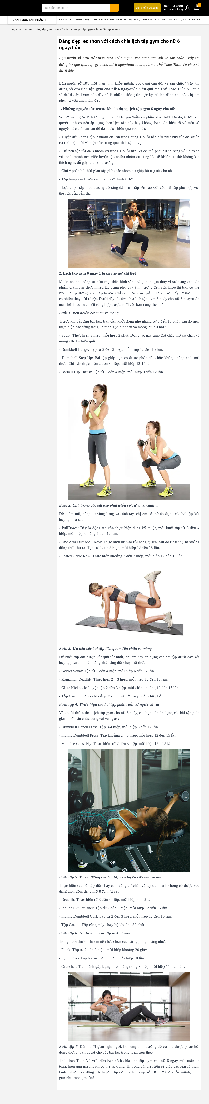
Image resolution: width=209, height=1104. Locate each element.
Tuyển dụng (178, 19)
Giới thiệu (84, 19)
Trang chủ (65, 19)
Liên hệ (194, 19)
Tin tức (160, 19)
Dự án (147, 19)
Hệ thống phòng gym (110, 19)
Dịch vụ (135, 19)
